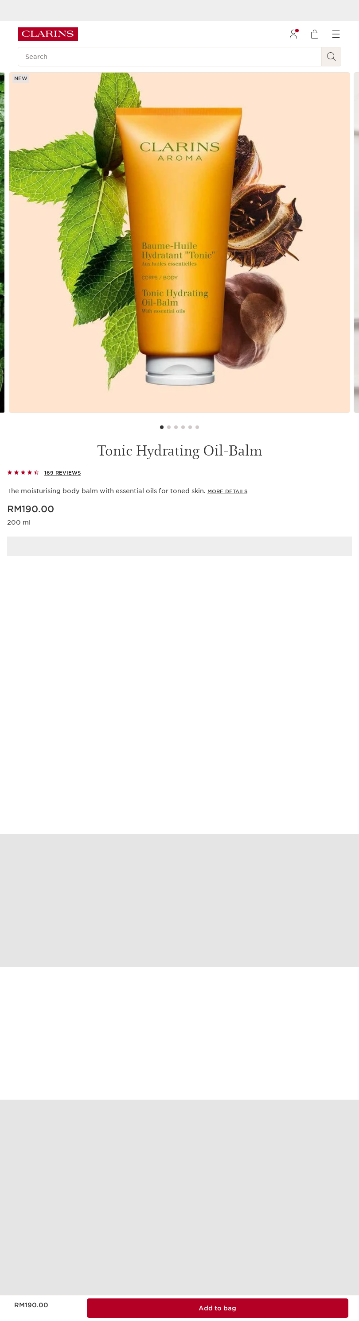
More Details (227, 491)
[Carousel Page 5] (190, 427)
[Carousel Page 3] (176, 427)
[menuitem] (293, 34)
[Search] (170, 56)
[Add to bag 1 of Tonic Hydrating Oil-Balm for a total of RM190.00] (217, 1308)
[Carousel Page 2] (169, 427)
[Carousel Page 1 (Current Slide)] (162, 427)
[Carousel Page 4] (183, 427)
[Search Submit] (331, 56)
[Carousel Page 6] (197, 427)
